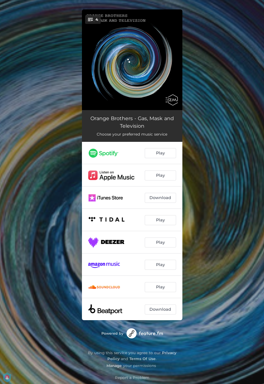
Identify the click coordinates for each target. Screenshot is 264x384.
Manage (114, 365)
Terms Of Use (142, 358)
